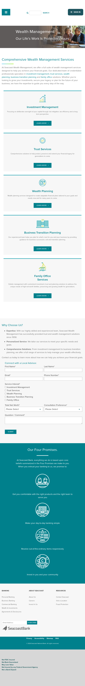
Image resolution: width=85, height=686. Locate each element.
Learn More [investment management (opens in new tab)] (41, 123)
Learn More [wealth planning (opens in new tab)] (41, 205)
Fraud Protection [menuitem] (62, 604)
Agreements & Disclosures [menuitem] (11, 612)
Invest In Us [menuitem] (33, 604)
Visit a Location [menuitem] (61, 601)
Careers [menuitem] (32, 601)
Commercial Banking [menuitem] (9, 604)
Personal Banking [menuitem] (8, 597)
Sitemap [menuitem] (50, 638)
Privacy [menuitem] (29, 638)
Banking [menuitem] (5, 591)
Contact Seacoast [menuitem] (62, 597)
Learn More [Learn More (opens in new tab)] (41, 249)
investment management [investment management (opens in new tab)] (37, 73)
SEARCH (46, 13)
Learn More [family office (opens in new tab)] (41, 296)
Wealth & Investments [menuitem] (9, 608)
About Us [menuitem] (32, 597)
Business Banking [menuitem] (8, 601)
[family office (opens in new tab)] (46, 77)
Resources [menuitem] (61, 591)
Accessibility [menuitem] (39, 638)
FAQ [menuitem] (57, 638)
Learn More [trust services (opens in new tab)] (41, 165)
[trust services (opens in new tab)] (56, 73)
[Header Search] (35, 13)
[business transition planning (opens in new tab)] (23, 77)
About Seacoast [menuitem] (36, 591)
